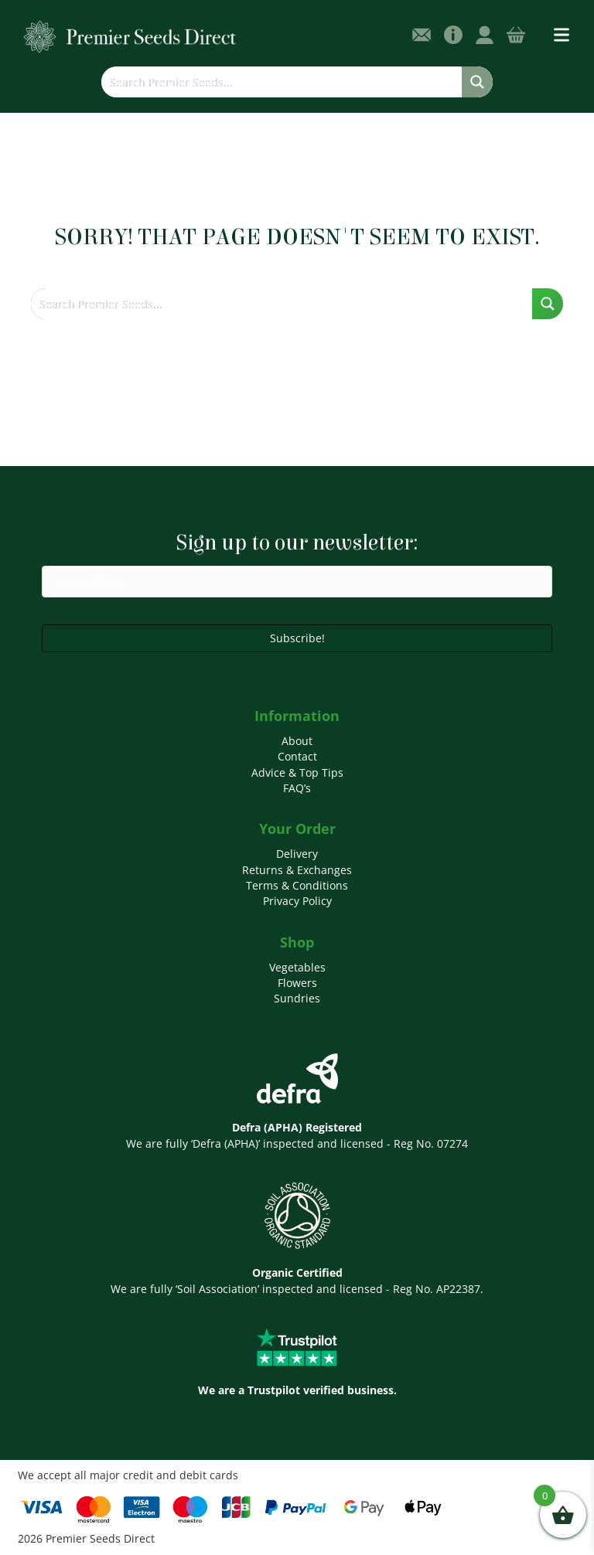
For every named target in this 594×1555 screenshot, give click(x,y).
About (297, 740)
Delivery (297, 853)
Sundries (297, 998)
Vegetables (297, 967)
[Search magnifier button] (477, 81)
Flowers (297, 982)
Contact (297, 756)
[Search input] (282, 82)
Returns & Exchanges (297, 870)
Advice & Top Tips (297, 772)
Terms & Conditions (297, 885)
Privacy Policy (297, 900)
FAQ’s (297, 788)
